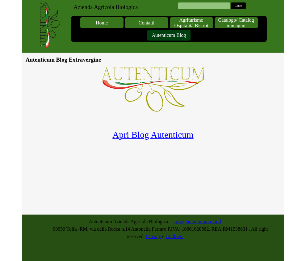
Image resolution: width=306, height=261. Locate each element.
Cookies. (174, 236)
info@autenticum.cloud (197, 221)
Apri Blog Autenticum (152, 135)
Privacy (153, 236)
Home (102, 22)
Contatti (147, 22)
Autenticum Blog (169, 35)
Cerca (238, 5)
